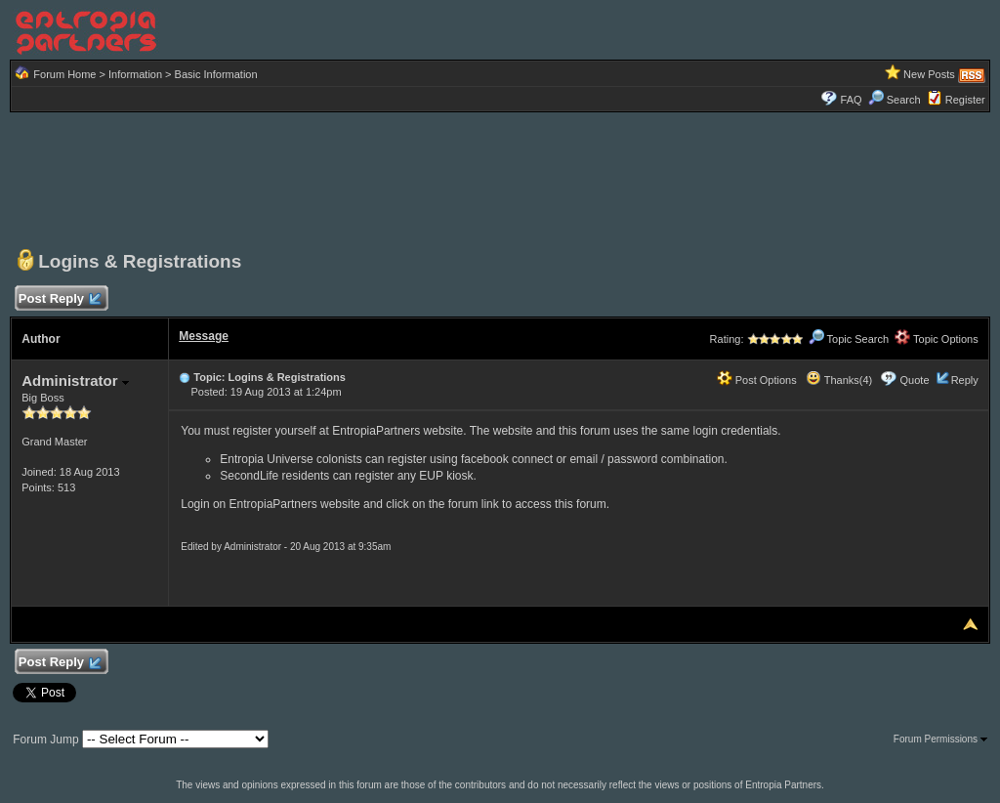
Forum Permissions (940, 739)
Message (204, 336)
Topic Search (849, 339)
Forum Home (64, 74)
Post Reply (59, 299)
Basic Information (216, 74)
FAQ (851, 100)
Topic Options (937, 339)
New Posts (929, 74)
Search (894, 100)
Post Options (757, 380)
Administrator (75, 380)
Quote (915, 380)
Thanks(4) (839, 380)
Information (135, 74)
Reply (965, 380)
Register (965, 100)
